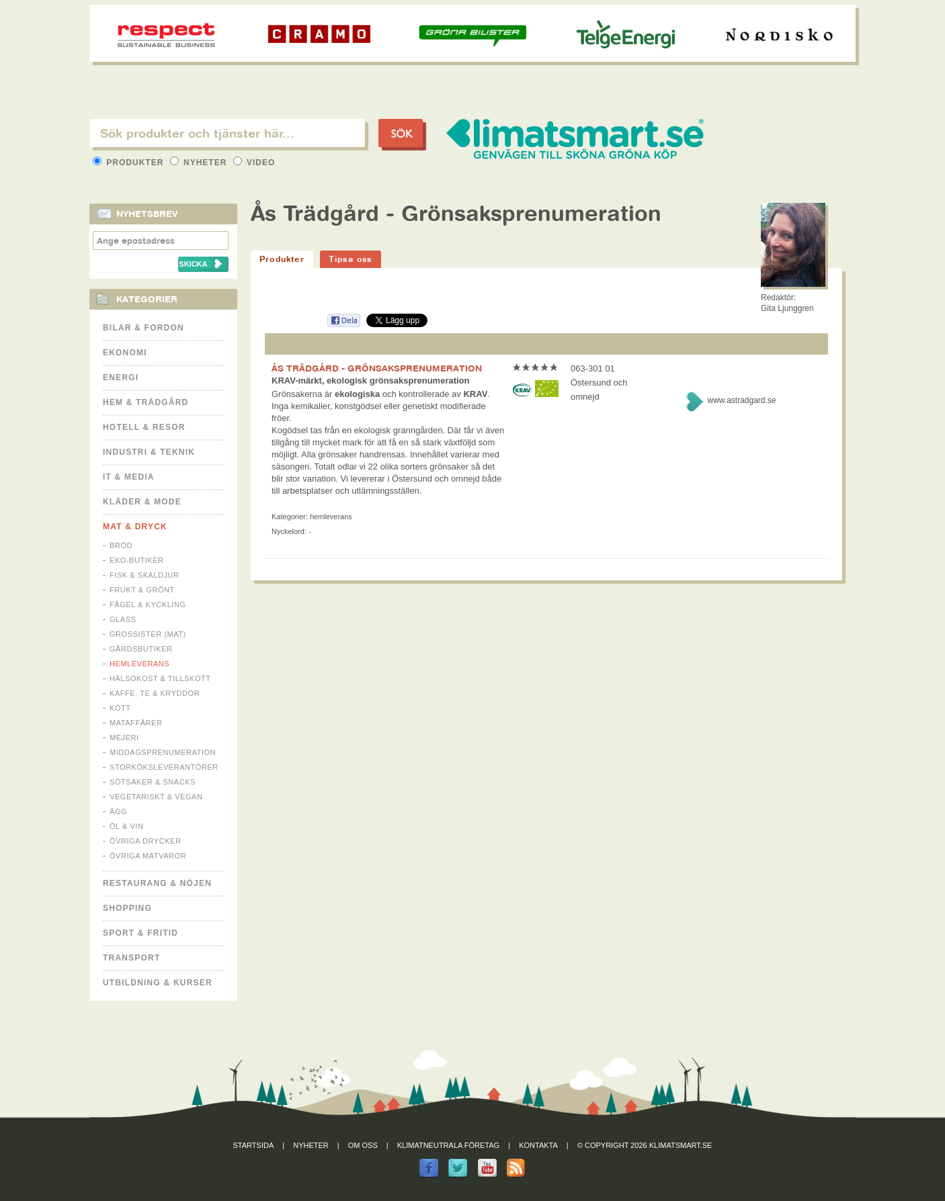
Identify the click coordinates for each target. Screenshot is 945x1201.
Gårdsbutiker (141, 649)
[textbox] (227, 133)
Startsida (253, 1145)
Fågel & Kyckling (148, 604)
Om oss (363, 1145)
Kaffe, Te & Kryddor (155, 693)
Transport (131, 958)
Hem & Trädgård (145, 402)
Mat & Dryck (135, 526)
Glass (123, 619)
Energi (120, 377)
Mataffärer (136, 723)
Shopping (127, 908)
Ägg (118, 811)
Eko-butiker (137, 560)
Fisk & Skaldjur (144, 575)
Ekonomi (125, 352)
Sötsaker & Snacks (153, 782)
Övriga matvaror (148, 856)
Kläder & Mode (142, 501)
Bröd (121, 545)
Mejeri (124, 737)
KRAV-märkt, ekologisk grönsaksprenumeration (371, 380)
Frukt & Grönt (142, 590)
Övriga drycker (145, 841)
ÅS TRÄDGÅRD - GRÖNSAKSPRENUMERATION (377, 368)
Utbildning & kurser (157, 982)
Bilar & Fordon (143, 327)
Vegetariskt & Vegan (156, 797)
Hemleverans (139, 664)
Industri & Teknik (149, 452)
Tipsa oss (350, 259)
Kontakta (538, 1145)
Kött (120, 708)
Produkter (130, 162)
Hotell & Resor (144, 427)
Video (254, 162)
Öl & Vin (126, 826)
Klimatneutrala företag (448, 1145)
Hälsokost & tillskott (160, 678)
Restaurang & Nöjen (157, 883)
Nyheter (200, 162)
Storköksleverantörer (164, 767)
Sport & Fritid (140, 933)
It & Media (129, 477)
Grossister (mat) (148, 634)
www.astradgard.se (741, 400)
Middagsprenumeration (163, 752)
